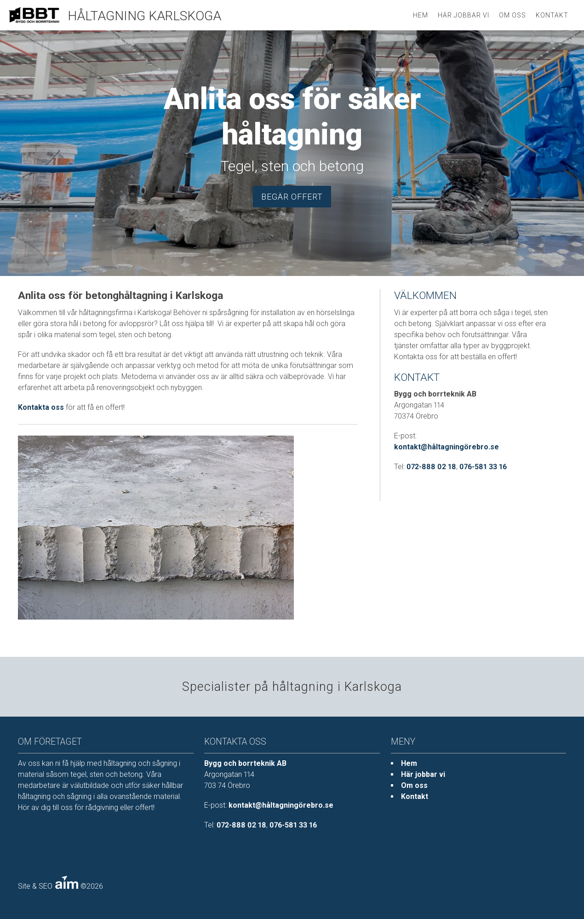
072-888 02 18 (431, 466)
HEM (420, 15)
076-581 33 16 (483, 466)
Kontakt (552, 15)
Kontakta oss (41, 407)
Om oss (512, 15)
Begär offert (292, 196)
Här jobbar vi (463, 15)
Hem (409, 763)
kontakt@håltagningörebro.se (446, 446)
